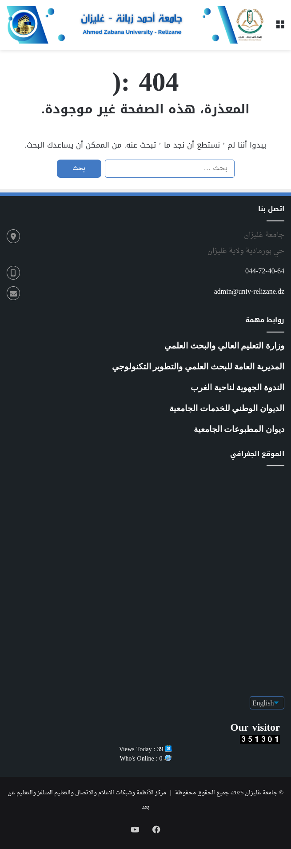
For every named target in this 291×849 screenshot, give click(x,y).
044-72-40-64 (264, 271)
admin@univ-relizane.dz (249, 292)
